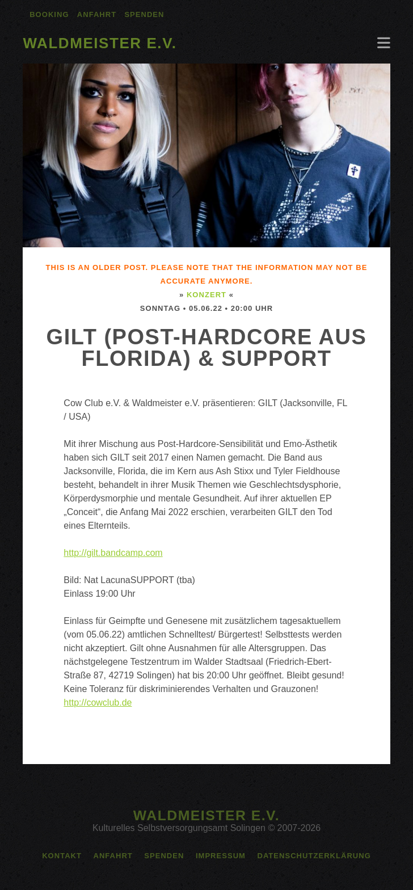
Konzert (206, 294)
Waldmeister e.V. (99, 43)
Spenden (144, 14)
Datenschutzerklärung (313, 855)
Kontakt (62, 855)
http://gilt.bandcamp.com (113, 553)
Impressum (221, 855)
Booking (49, 14)
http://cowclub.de (98, 702)
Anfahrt (96, 14)
